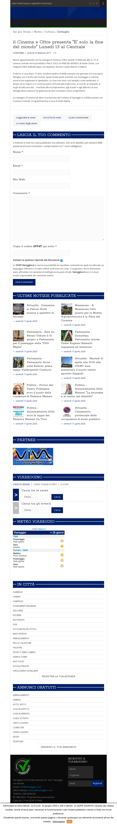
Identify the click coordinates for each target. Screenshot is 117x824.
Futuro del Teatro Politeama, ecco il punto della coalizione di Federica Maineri (33, 390)
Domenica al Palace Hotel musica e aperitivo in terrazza (34, 311)
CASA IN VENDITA (21, 713)
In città (26, 584)
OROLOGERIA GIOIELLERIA (25, 670)
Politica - (33, 385)
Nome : (18, 152)
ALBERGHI (18, 592)
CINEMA (16, 596)
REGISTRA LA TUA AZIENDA (58, 676)
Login (64, 484)
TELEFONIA (18, 741)
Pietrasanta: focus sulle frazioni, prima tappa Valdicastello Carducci (32, 366)
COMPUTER (18, 727)
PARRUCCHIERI (20, 656)
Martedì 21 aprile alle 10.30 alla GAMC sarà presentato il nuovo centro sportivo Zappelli (82, 366)
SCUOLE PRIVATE (21, 666)
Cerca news (21, 484)
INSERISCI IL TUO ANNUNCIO (58, 747)
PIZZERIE (17, 615)
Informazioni (59, 821)
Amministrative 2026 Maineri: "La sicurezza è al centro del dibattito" (82, 392)
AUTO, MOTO (19, 704)
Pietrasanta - (35, 332)
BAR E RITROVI (19, 633)
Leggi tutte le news (26, 117)
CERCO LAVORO (20, 722)
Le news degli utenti (26, 123)
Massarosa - (83, 305)
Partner (26, 440)
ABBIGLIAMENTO (21, 638)
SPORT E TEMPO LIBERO (24, 652)
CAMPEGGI (18, 601)
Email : (18, 166)
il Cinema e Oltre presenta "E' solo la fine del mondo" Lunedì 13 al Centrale (58, 44)
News (37, 32)
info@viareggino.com (30, 786)
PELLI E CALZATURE (22, 643)
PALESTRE (17, 647)
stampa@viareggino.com (40, 790)
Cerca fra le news (52, 117)
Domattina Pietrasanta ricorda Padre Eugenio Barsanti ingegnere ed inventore (80, 341)
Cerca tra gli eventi (36, 504)
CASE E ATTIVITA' (21, 718)
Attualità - (34, 305)
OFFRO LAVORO (20, 732)
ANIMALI (17, 699)
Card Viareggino (45, 484)
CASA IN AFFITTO (21, 709)
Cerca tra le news (35, 490)
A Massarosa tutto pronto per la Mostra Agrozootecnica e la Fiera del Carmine (81, 313)
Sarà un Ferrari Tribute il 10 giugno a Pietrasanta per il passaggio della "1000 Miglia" (33, 339)
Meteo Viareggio (36, 521)
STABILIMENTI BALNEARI (24, 605)
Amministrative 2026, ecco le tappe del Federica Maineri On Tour (34, 415)
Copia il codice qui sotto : (35, 246)
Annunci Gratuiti (36, 687)
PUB (15, 624)
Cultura (49, 32)
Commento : (21, 193)
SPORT (16, 736)
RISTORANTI (18, 619)
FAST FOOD (18, 661)
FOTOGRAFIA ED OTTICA (25, 629)
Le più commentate (78, 117)
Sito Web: (19, 179)
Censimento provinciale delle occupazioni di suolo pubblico (80, 415)
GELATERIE (18, 610)
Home (27, 32)
